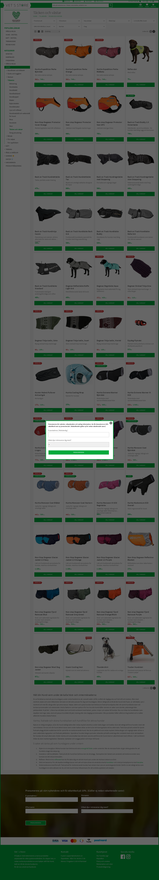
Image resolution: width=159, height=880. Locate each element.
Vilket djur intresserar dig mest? (59, 440)
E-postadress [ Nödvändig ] (58, 430)
